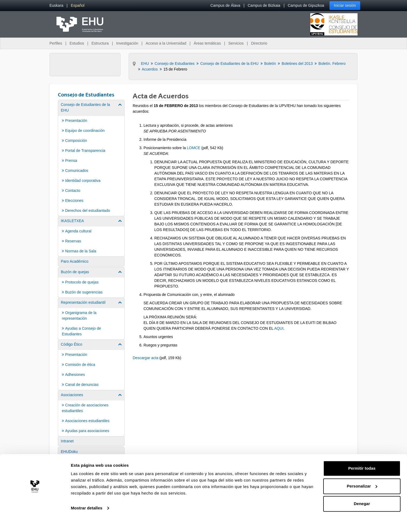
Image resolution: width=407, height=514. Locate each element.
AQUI (278, 328)
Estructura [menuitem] (100, 43)
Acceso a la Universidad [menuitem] (166, 43)
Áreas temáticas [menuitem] (207, 43)
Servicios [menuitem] (236, 43)
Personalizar (362, 481)
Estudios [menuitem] (76, 43)
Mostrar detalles (86, 503)
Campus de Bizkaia (264, 5)
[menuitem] (56, 5)
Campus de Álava (225, 5)
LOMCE (193, 148)
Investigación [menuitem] (127, 43)
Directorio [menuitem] (259, 43)
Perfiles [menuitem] (55, 43)
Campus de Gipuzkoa (306, 5)
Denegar (362, 499)
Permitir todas (362, 463)
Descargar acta (145, 358)
